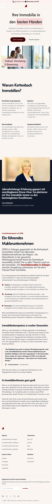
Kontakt (29, 442)
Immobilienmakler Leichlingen (10, 442)
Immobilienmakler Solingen (9, 439)
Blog (28, 446)
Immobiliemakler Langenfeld (10, 449)
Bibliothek (30, 449)
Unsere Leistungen (18, 39)
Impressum (30, 458)
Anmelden (25, 488)
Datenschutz (30, 461)
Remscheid (5, 465)
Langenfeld (5, 468)
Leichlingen (5, 461)
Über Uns (30, 439)
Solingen (4, 458)
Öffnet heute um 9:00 (32, 2)
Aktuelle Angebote (34, 39)
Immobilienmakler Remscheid (10, 446)
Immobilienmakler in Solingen (35, 264)
